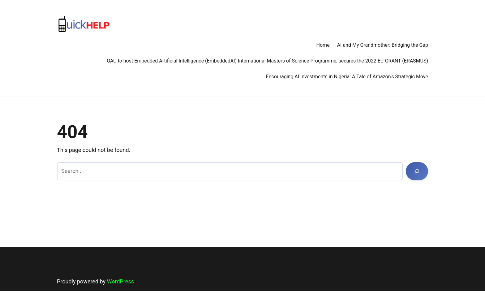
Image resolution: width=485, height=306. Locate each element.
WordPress (120, 281)
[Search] (417, 171)
